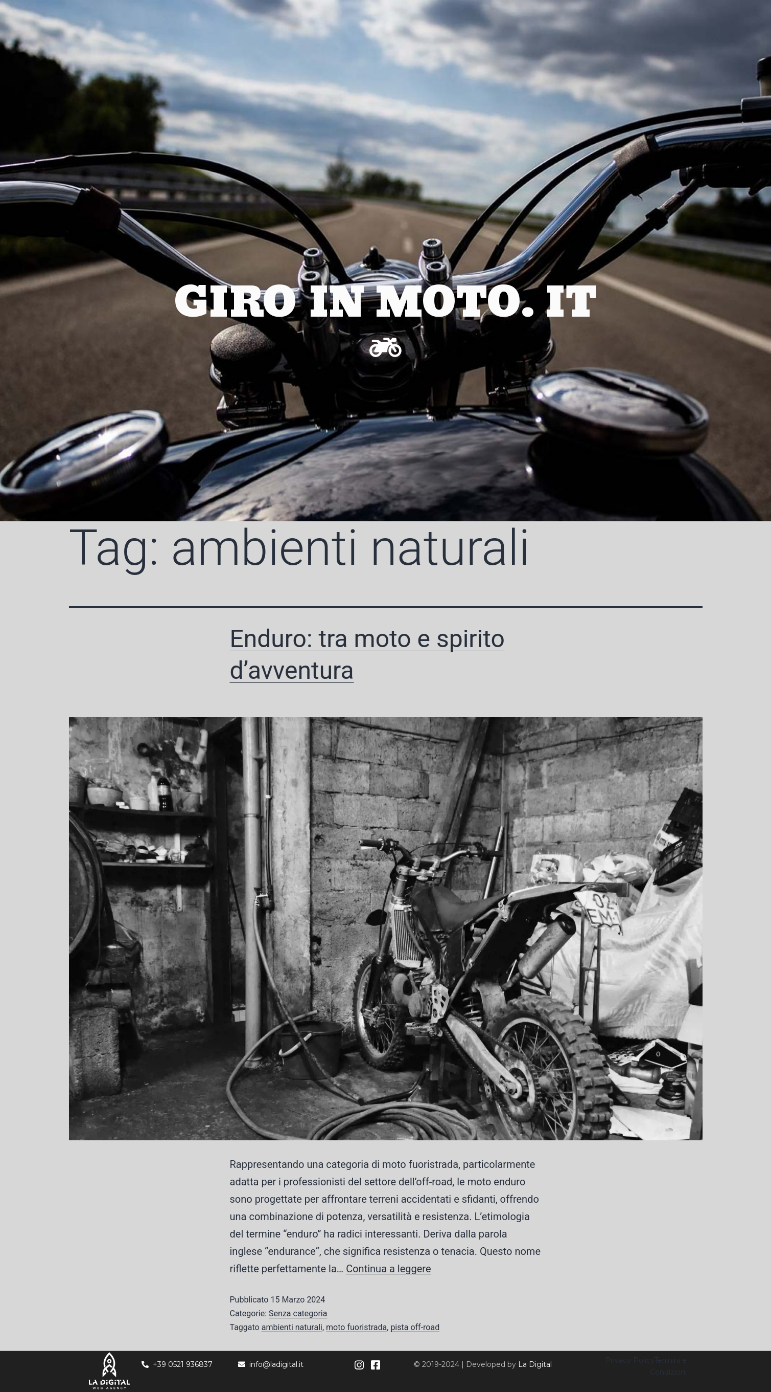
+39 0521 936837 (177, 1364)
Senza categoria (298, 1313)
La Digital (535, 1364)
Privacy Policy (629, 1360)
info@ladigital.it (270, 1364)
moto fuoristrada (356, 1327)
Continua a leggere (388, 1269)
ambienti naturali (292, 1327)
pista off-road (414, 1327)
